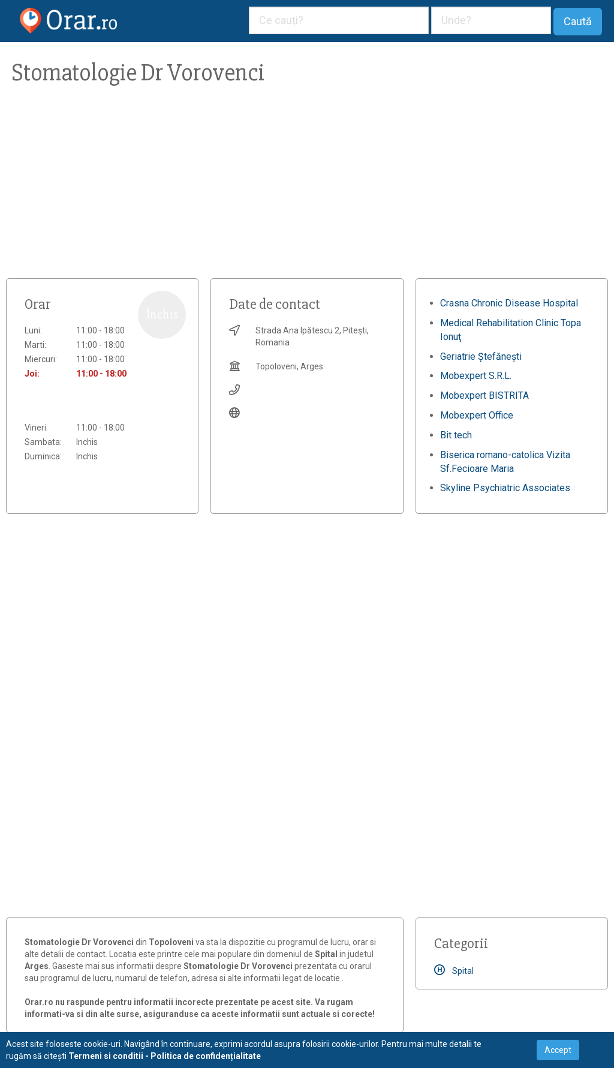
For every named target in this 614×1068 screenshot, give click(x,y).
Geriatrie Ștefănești (481, 356)
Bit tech (456, 435)
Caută (578, 21)
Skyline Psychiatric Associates (505, 488)
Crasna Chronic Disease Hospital (509, 303)
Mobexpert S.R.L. (475, 375)
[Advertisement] (307, 188)
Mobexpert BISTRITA (484, 395)
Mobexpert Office (476, 415)
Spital (454, 971)
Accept (557, 1050)
